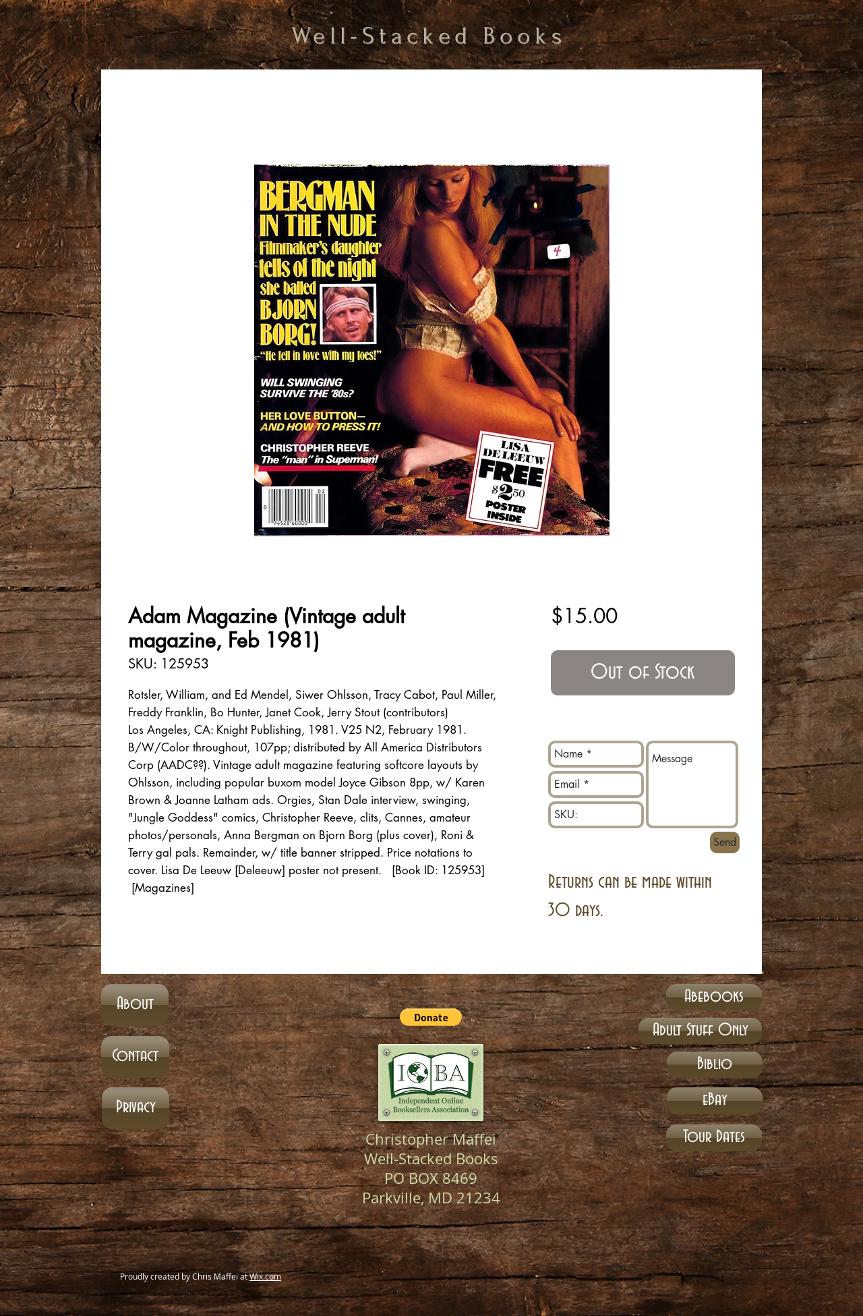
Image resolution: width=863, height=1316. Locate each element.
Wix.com (265, 1276)
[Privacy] (135, 1108)
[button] (431, 1017)
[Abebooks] (714, 997)
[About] (135, 1005)
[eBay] (715, 1100)
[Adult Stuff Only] (700, 1031)
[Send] (725, 842)
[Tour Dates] (714, 1137)
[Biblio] (715, 1065)
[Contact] (135, 1057)
